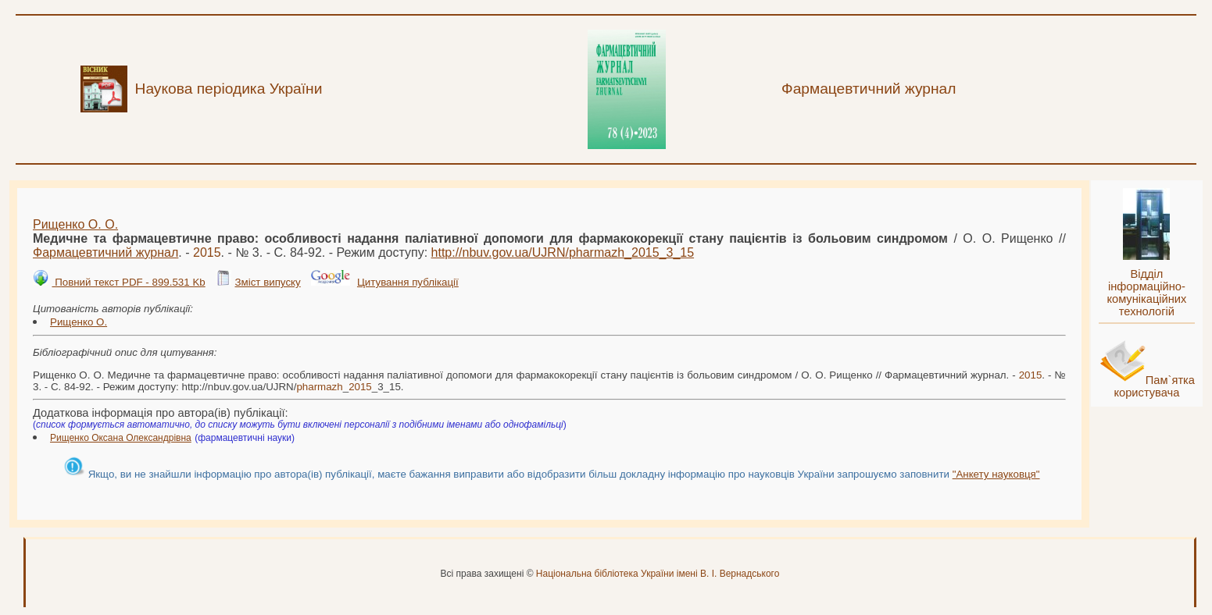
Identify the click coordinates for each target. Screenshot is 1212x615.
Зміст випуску (267, 282)
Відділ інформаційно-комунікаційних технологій (1146, 293)
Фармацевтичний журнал (105, 252)
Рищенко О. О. (75, 224)
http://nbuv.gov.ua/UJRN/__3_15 (563, 252)
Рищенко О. (78, 322)
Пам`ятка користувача (1154, 386)
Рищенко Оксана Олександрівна (120, 437)
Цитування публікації (408, 282)
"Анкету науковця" (996, 474)
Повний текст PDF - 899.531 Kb (128, 282)
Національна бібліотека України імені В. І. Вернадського (658, 573)
